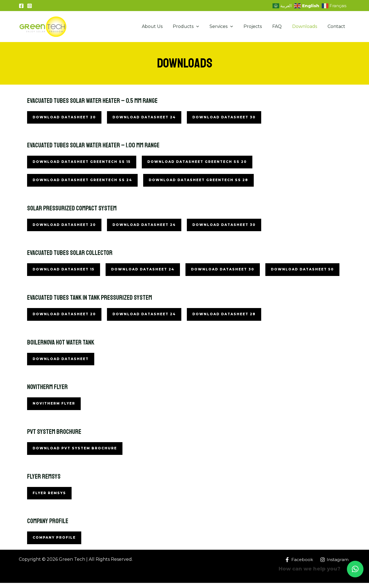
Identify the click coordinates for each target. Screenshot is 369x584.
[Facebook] (21, 5)
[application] (205, 26)
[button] (355, 569)
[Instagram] (29, 5)
